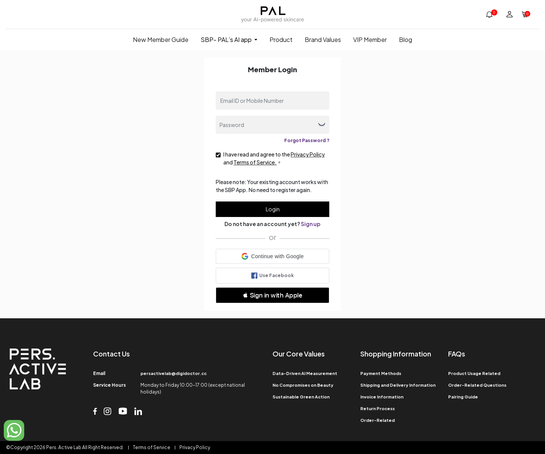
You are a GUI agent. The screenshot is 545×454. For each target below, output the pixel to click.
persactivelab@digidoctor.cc (173, 373)
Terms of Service (151, 447)
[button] (272, 256)
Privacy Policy (194, 447)
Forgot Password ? (306, 140)
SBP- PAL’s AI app (226, 39)
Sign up (311, 223)
